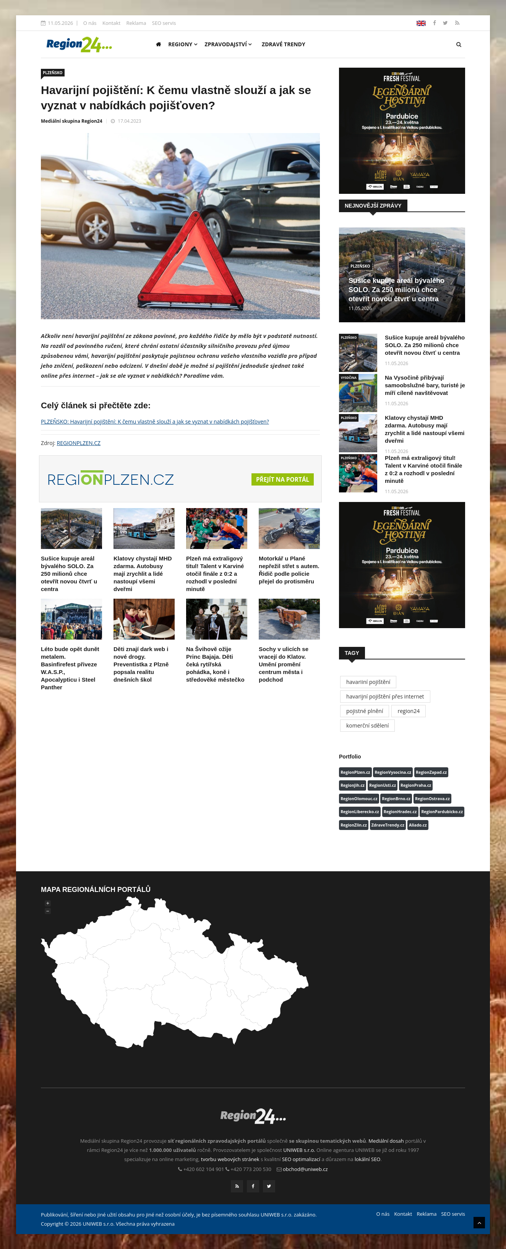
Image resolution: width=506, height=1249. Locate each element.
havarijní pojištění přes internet (385, 696)
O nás (90, 22)
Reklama (136, 22)
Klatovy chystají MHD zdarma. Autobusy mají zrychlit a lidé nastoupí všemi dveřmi (143, 573)
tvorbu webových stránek (230, 1159)
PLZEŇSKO (53, 72)
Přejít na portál (281, 479)
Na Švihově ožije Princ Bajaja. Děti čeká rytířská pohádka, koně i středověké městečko (215, 664)
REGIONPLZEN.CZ (79, 443)
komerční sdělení (367, 725)
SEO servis (164, 22)
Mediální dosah (386, 1140)
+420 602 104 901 (203, 1169)
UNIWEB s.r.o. (299, 1150)
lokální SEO (368, 1159)
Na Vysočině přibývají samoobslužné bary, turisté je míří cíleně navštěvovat (425, 385)
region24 (408, 711)
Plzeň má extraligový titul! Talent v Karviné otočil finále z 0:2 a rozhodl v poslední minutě (215, 573)
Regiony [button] (182, 44)
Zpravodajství (228, 44)
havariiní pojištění (368, 681)
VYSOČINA (349, 377)
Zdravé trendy (283, 44)
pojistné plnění (364, 711)
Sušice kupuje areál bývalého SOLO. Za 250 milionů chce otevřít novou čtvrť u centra (69, 573)
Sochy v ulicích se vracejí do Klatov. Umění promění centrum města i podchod (283, 664)
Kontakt (111, 22)
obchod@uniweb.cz (305, 1169)
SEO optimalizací (301, 1159)
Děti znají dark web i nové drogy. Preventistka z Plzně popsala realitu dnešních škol (141, 664)
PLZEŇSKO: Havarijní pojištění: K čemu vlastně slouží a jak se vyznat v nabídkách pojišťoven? (155, 421)
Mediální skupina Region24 (71, 121)
